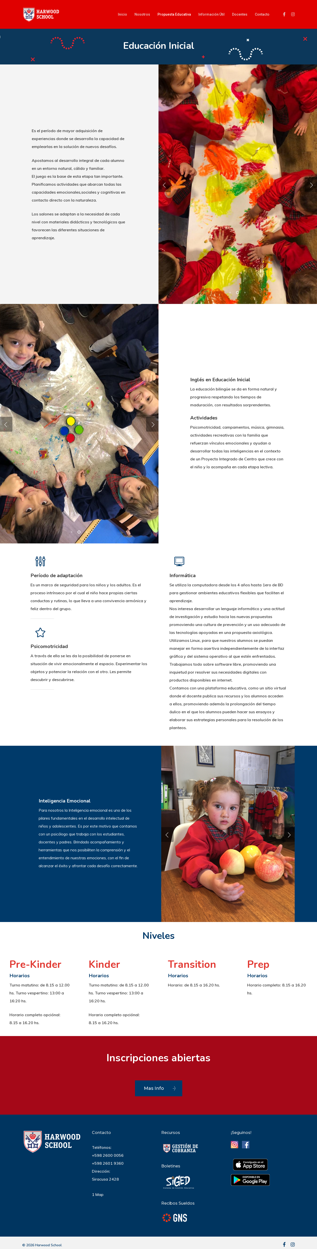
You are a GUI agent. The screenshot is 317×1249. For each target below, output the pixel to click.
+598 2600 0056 (108, 1155)
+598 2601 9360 (108, 1163)
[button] (158, 1088)
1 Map (98, 1194)
